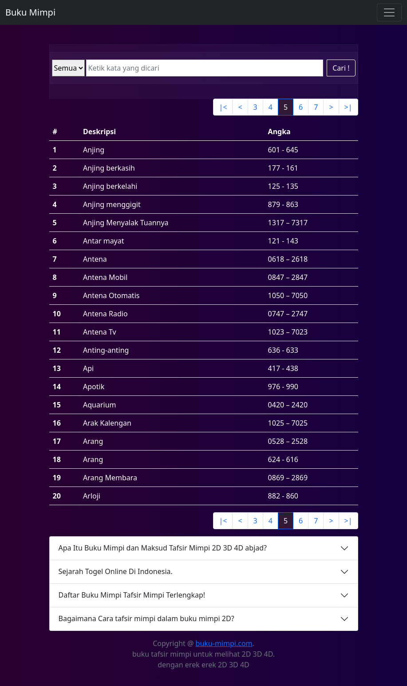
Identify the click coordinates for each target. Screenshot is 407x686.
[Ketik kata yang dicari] (205, 68)
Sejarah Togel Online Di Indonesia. (116, 571)
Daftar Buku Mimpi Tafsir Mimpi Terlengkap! (132, 595)
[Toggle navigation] (389, 12)
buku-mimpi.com (224, 643)
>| (348, 107)
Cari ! (340, 68)
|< (223, 107)
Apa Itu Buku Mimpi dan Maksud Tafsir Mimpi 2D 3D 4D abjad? (163, 548)
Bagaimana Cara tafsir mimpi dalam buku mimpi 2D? (146, 618)
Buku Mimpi (30, 12)
